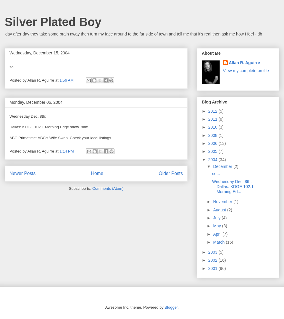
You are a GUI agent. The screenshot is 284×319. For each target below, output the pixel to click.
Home (97, 173)
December (223, 166)
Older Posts (171, 173)
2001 (213, 268)
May (217, 226)
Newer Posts (22, 173)
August (220, 210)
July (217, 218)
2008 (213, 135)
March (219, 242)
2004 (213, 159)
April (217, 234)
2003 (213, 252)
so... (216, 173)
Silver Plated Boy (53, 21)
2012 (213, 111)
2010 (213, 127)
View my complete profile (246, 70)
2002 (213, 260)
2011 (213, 119)
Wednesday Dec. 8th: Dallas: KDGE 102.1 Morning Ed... (233, 186)
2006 (213, 143)
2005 (213, 151)
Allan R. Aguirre (244, 62)
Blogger (171, 307)
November (223, 201)
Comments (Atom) (107, 188)
